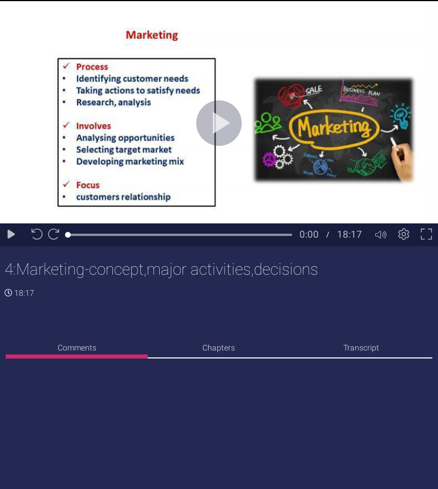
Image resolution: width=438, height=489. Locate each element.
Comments (77, 347)
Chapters (218, 347)
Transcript (361, 347)
